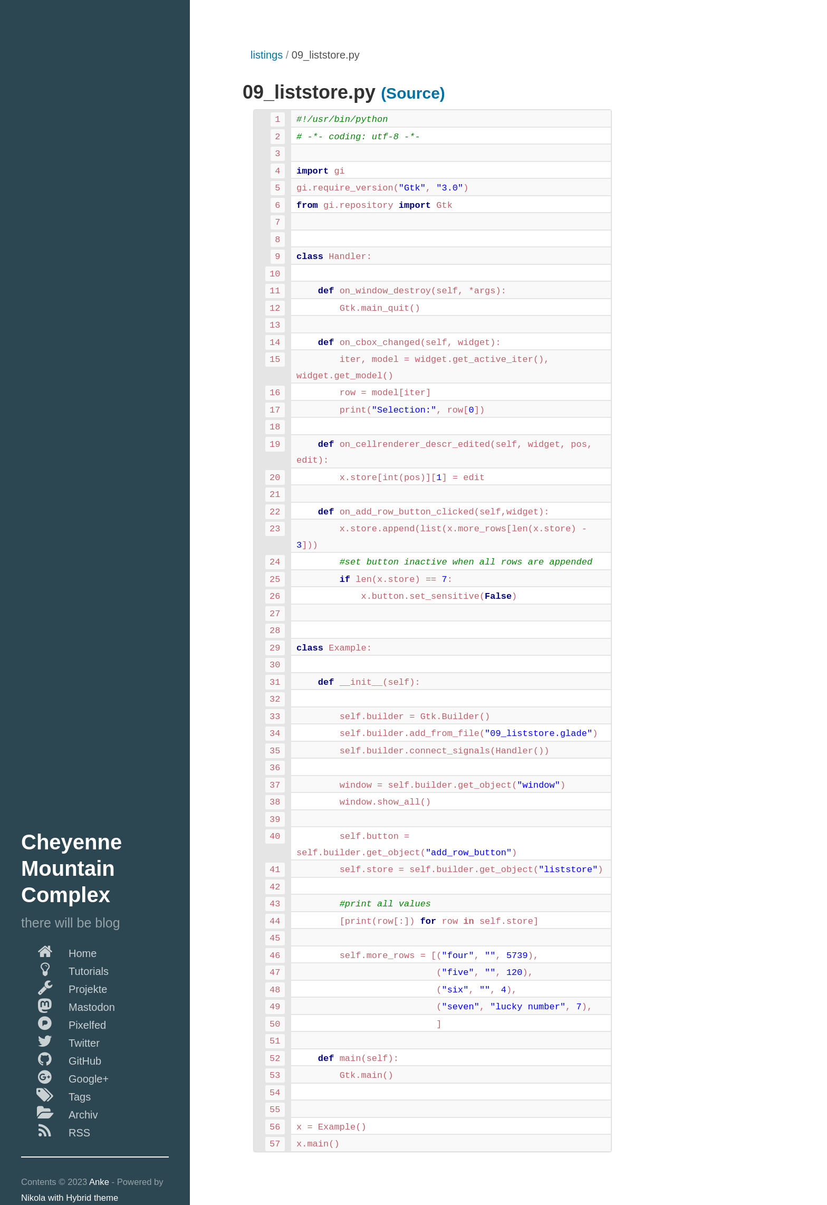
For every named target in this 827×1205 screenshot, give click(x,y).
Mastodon (68, 1005)
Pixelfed (63, 1023)
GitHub (61, 1059)
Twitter (60, 1041)
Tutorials (65, 969)
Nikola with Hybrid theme (69, 1198)
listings (267, 55)
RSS (55, 1131)
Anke (99, 1182)
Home (59, 951)
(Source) (413, 93)
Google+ (65, 1077)
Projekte (64, 987)
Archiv (59, 1113)
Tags (56, 1095)
